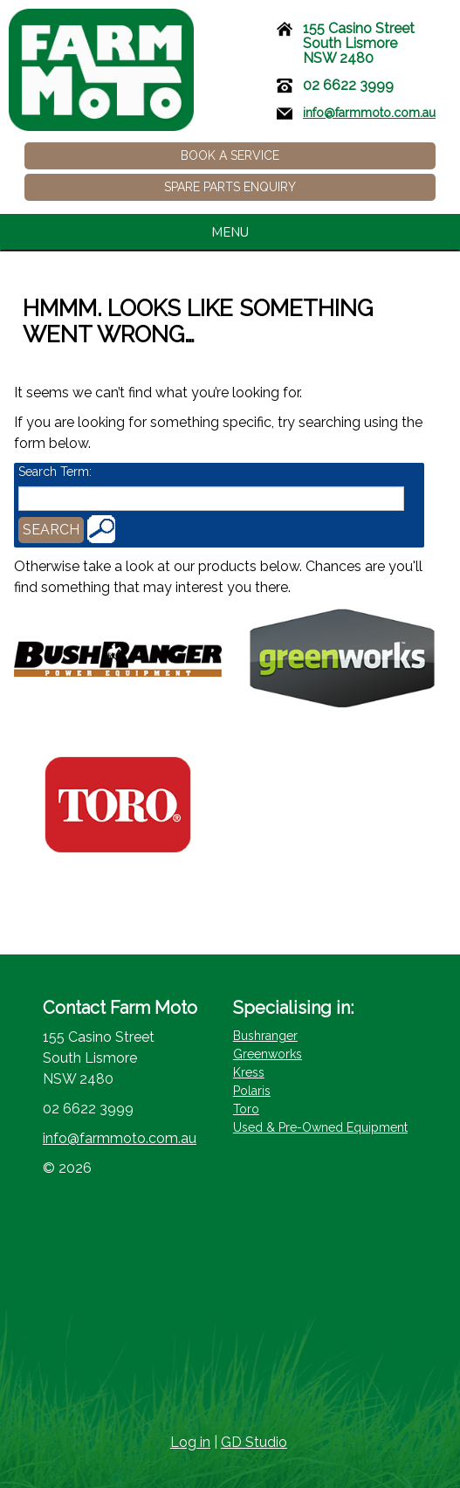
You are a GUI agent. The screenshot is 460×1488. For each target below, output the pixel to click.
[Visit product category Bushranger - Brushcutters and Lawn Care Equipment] (118, 659)
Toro (246, 1109)
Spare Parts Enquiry (230, 187)
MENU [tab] (330, 232)
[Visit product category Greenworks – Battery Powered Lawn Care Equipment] (342, 659)
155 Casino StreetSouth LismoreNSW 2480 (359, 43)
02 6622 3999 (348, 85)
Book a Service (230, 155)
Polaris (252, 1091)
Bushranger (265, 1036)
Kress (248, 1072)
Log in (190, 1442)
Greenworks (267, 1054)
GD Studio (254, 1442)
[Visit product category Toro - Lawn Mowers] (118, 805)
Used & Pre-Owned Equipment (320, 1127)
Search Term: (55, 472)
